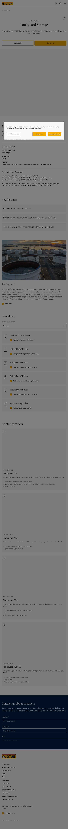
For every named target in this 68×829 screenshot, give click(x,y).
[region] (34, 131)
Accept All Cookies (54, 134)
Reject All (39, 134)
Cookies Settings (14, 134)
